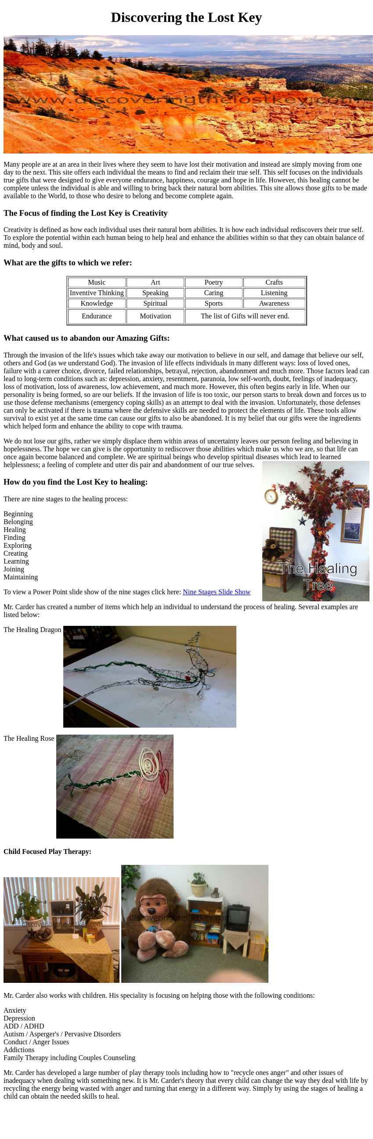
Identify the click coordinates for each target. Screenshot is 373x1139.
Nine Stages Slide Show (216, 592)
